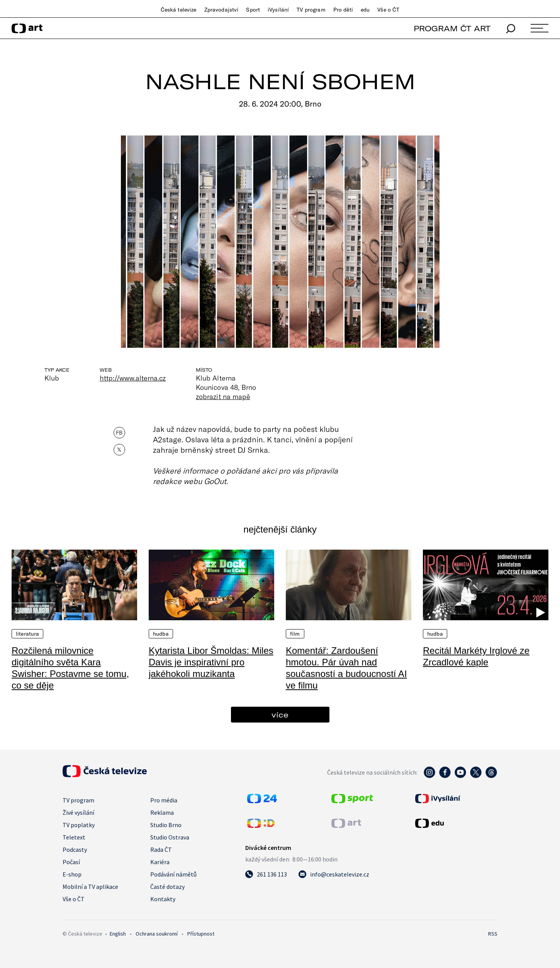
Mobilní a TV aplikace (90, 886)
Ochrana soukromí (157, 933)
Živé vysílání (78, 812)
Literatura (27, 633)
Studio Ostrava (169, 837)
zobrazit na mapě (223, 396)
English (118, 933)
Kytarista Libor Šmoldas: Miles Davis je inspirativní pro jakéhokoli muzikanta (211, 662)
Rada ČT (161, 849)
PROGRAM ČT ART (452, 28)
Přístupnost (200, 933)
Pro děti (343, 9)
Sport (253, 9)
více (280, 714)
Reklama (162, 812)
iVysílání (278, 9)
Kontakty (162, 899)
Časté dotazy (167, 886)
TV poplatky (79, 825)
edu (365, 9)
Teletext (74, 837)
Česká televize (179, 9)
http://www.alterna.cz (133, 378)
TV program (311, 9)
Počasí (71, 862)
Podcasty (75, 849)
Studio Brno (166, 825)
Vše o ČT (388, 9)
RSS (492, 933)
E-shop (72, 874)
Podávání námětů (173, 874)
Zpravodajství (221, 9)
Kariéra (160, 862)
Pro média (163, 800)
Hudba (161, 633)
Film (295, 633)
